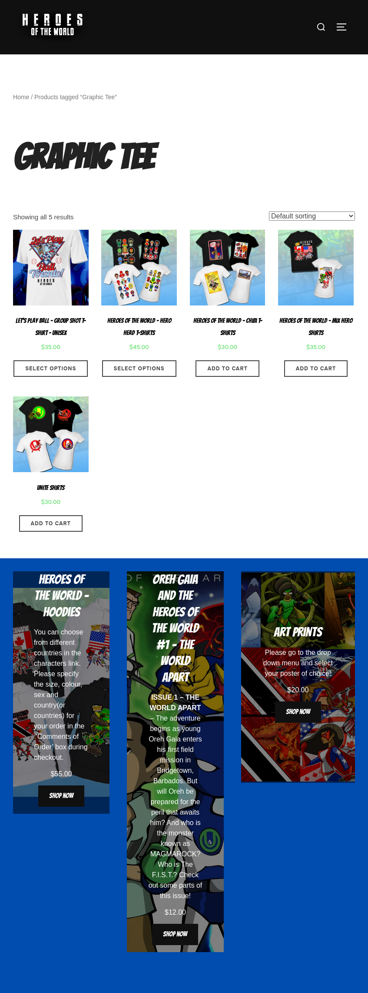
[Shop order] (312, 233)
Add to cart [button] (227, 385)
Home (21, 113)
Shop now (61, 812)
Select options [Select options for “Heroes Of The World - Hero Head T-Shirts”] (139, 385)
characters (50, 680)
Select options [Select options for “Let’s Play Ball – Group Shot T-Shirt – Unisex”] (50, 385)
